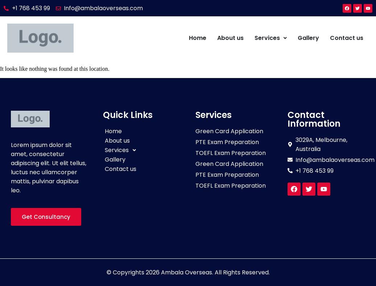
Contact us (346, 38)
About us (230, 38)
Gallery (308, 38)
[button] (270, 38)
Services (271, 38)
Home (197, 38)
